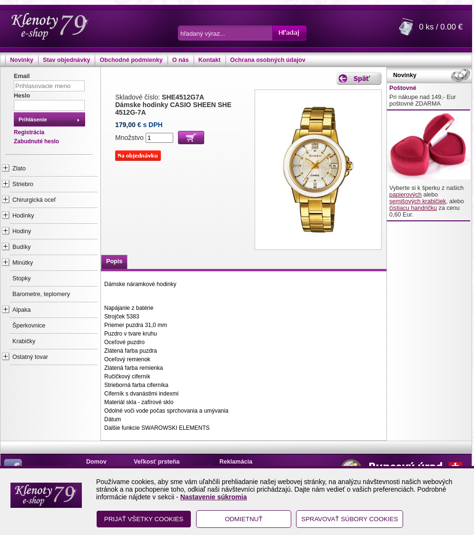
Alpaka (21, 310)
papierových (405, 194)
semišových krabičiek (417, 201)
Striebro (22, 184)
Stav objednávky (66, 60)
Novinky (21, 60)
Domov (96, 461)
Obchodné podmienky (130, 60)
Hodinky (23, 215)
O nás (180, 60)
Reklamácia (235, 461)
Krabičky (23, 341)
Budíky (21, 247)
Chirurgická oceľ (34, 200)
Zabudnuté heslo (36, 141)
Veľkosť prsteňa (156, 461)
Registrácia (29, 132)
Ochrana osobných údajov (268, 60)
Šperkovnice (28, 325)
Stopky (21, 278)
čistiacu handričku (413, 208)
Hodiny (21, 231)
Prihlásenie (33, 119)
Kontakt (209, 60)
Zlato (19, 168)
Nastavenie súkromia (213, 497)
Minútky (22, 262)
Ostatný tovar (30, 357)
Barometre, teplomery (41, 294)
